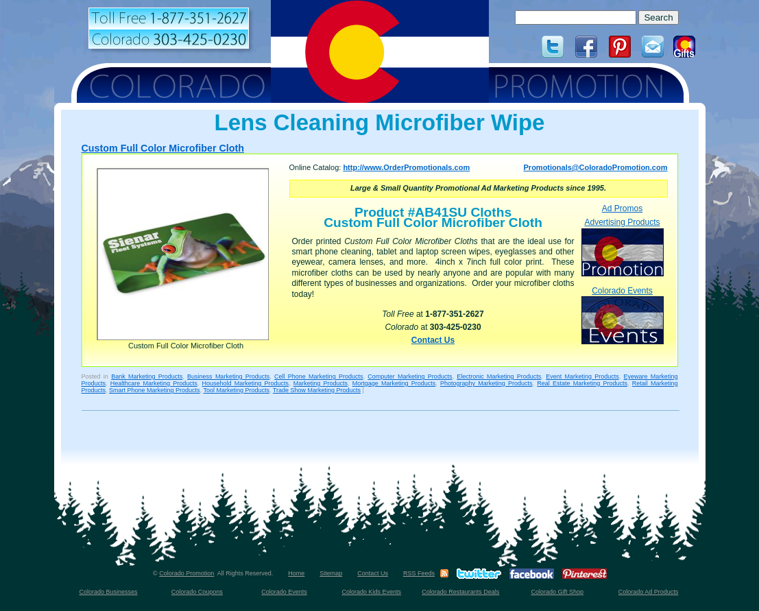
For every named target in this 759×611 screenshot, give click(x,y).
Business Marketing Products (228, 376)
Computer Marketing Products (410, 376)
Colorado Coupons (197, 591)
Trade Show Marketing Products (317, 390)
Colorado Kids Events (372, 591)
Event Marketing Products (582, 376)
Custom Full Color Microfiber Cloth (163, 148)
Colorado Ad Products (648, 591)
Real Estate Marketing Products (582, 383)
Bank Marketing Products (146, 376)
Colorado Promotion (186, 573)
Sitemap (331, 573)
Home (296, 573)
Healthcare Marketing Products (153, 383)
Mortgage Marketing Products (394, 383)
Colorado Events (622, 315)
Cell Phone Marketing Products (318, 376)
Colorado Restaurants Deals (460, 591)
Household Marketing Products (245, 383)
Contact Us (433, 340)
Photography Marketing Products (486, 383)
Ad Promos (622, 208)
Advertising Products (622, 246)
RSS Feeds (419, 573)
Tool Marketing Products (236, 390)
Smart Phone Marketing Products (154, 390)
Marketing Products (320, 383)
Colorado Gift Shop (557, 591)
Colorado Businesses (108, 591)
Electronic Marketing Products (499, 376)
